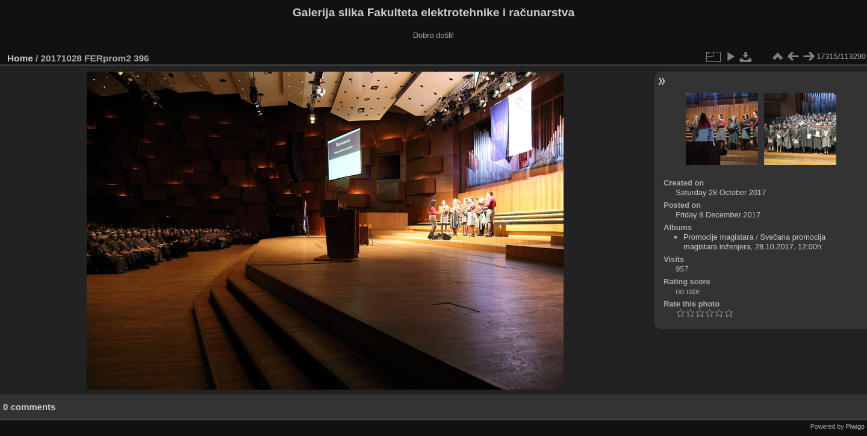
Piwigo (855, 426)
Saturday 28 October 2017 (721, 192)
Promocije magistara (718, 236)
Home (20, 58)
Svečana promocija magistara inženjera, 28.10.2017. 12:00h (754, 241)
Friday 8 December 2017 (718, 214)
